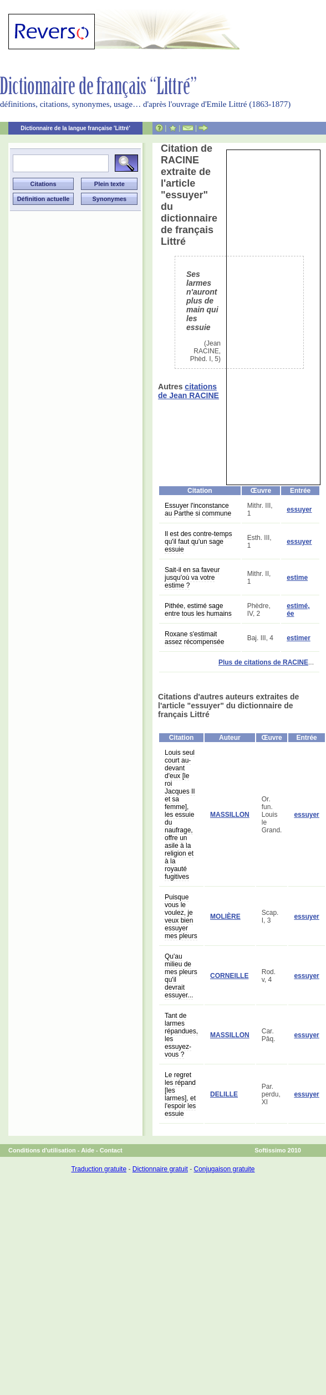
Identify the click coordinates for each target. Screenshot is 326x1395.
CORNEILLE (229, 976)
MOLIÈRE (225, 916)
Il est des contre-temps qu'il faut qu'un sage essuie (198, 541)
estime (297, 577)
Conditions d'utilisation (42, 1150)
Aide (87, 1150)
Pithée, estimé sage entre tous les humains (198, 609)
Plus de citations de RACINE (263, 662)
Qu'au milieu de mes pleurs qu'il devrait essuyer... (181, 976)
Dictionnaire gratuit (160, 1169)
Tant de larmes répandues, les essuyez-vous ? (181, 1035)
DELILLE (224, 1094)
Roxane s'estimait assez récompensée (194, 638)
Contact (111, 1150)
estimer (298, 638)
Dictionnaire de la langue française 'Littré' (75, 128)
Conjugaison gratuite (223, 1169)
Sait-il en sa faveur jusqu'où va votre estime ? (192, 577)
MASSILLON (229, 815)
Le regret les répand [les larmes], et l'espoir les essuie (180, 1094)
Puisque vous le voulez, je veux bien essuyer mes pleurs (181, 916)
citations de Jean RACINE (188, 391)
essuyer (299, 509)
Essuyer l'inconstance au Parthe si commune (198, 509)
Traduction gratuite (98, 1169)
